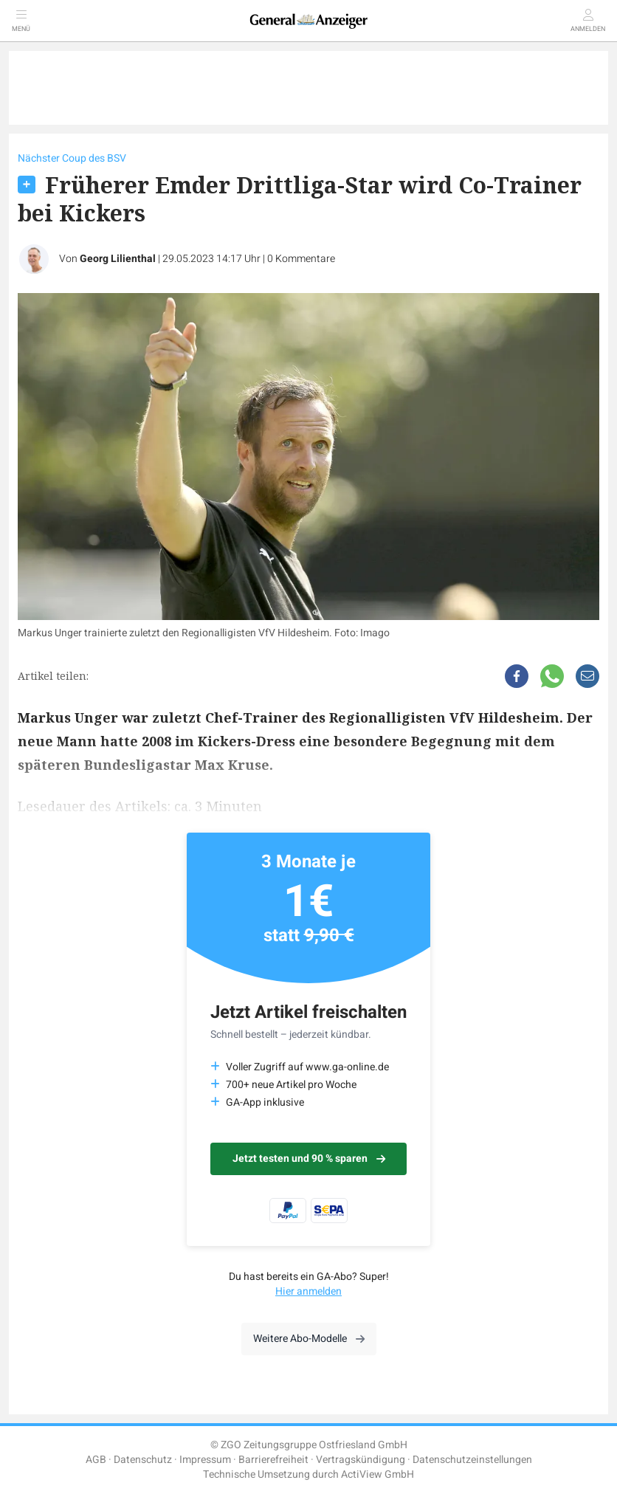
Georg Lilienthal (118, 258)
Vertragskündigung (360, 1459)
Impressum (205, 1459)
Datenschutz (143, 1459)
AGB (96, 1459)
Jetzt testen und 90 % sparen (308, 1158)
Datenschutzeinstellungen (472, 1459)
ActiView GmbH (377, 1474)
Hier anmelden (308, 1291)
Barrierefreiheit (273, 1459)
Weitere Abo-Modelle (309, 1338)
